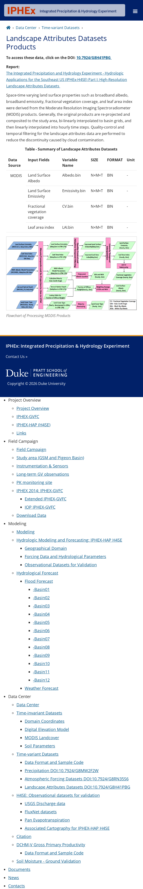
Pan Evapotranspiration (47, 820)
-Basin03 (41, 606)
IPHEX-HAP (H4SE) (33, 424)
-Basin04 (41, 614)
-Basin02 (41, 597)
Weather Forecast (41, 688)
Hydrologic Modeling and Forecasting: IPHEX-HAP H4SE (69, 540)
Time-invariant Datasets (39, 713)
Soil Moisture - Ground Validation (48, 861)
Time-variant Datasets (61, 27)
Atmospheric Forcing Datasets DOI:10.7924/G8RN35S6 (77, 779)
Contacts (16, 886)
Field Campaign (31, 449)
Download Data (31, 515)
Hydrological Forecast (37, 573)
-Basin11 (41, 671)
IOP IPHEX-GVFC (40, 507)
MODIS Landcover (42, 737)
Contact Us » (16, 356)
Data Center (26, 27)
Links (21, 433)
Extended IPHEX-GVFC (45, 499)
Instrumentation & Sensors (42, 466)
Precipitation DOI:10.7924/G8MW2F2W (62, 770)
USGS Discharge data (45, 803)
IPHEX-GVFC (27, 416)
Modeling (25, 531)
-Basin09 (41, 655)
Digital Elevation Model (47, 729)
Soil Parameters (40, 746)
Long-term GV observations (42, 474)
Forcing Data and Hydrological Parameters (65, 556)
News (13, 877)
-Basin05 (41, 622)
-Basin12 (41, 680)
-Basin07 (41, 639)
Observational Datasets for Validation (61, 564)
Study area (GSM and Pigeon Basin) (50, 457)
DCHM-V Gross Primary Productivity (50, 844)
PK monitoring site (34, 482)
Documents (19, 869)
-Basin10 (41, 663)
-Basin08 (41, 647)
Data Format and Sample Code (54, 762)
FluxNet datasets (41, 811)
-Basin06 (41, 630)
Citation (23, 836)
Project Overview (32, 408)
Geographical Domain (46, 548)
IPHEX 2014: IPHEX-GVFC (39, 490)
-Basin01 (41, 589)
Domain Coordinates (45, 721)
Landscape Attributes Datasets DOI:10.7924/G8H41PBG (77, 787)
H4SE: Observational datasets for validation (58, 795)
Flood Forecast (39, 581)
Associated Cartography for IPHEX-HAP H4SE (67, 828)
